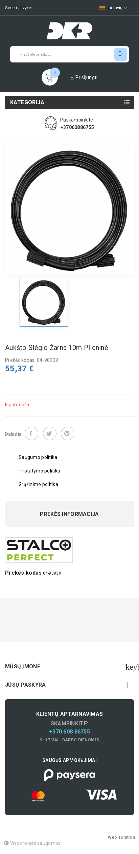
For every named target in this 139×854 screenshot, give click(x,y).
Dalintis (31, 433)
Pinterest (67, 433)
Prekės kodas (23, 573)
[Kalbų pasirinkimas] (113, 7)
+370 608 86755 (69, 731)
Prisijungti (84, 77)
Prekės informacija (69, 514)
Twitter (49, 433)
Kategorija (27, 102)
